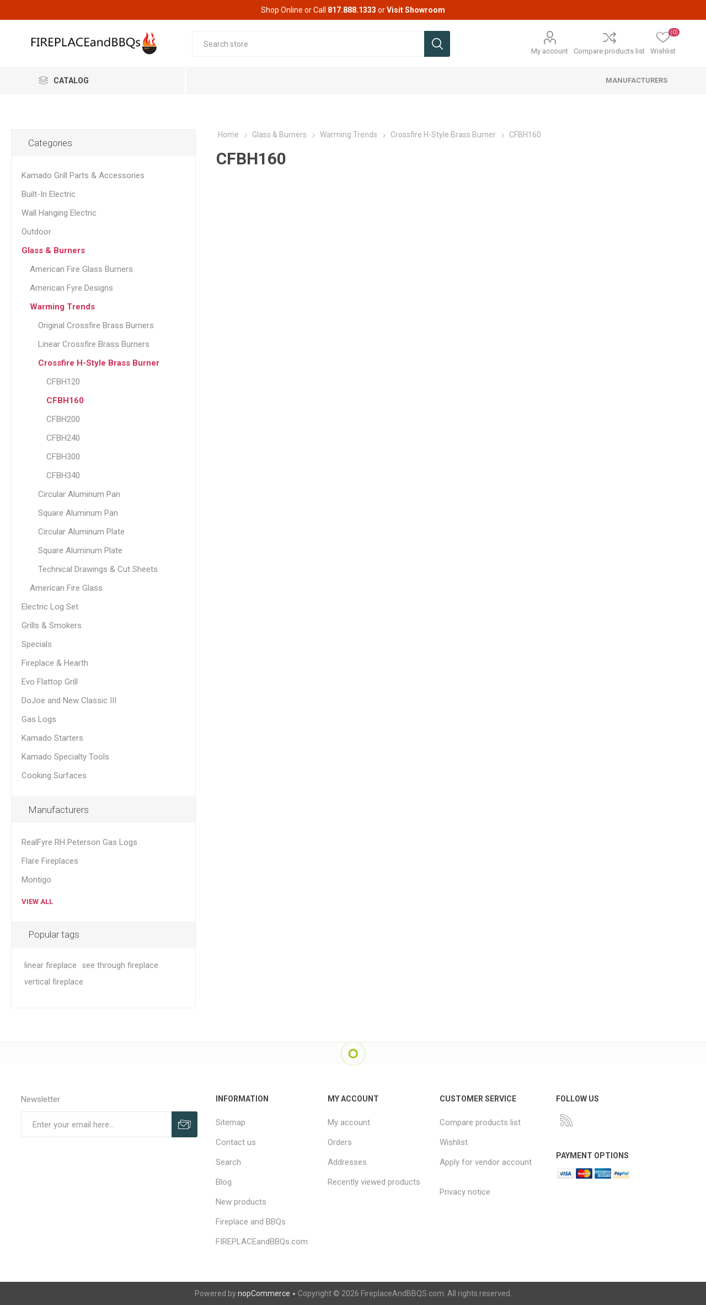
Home (228, 134)
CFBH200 (63, 419)
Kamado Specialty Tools (65, 757)
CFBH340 (63, 475)
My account (549, 51)
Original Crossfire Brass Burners (96, 325)
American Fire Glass (66, 588)
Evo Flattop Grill (50, 682)
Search (228, 1162)
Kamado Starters (52, 738)
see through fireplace (120, 965)
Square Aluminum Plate (80, 550)
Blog (224, 1182)
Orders (340, 1142)
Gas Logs (39, 719)
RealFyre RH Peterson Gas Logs (79, 842)
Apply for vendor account (486, 1162)
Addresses (347, 1162)
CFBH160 (65, 400)
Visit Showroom (416, 10)
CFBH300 (63, 457)
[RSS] (566, 1120)
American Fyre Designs (71, 288)
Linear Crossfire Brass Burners (93, 344)
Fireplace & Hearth (55, 663)
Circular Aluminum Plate (81, 532)
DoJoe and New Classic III (69, 700)
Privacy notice (465, 1192)
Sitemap (230, 1122)
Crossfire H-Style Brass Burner (98, 363)
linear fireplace (50, 965)
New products (241, 1202)
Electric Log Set (50, 607)
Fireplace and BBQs (251, 1222)
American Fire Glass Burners (81, 269)
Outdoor (36, 232)
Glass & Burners (53, 250)
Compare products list (609, 51)
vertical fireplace (53, 982)
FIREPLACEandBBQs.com (262, 1242)
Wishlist (454, 1142)
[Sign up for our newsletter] (96, 1124)
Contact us (236, 1142)
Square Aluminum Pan (78, 513)
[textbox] (308, 44)
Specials (37, 644)
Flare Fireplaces (50, 861)
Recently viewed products (374, 1182)
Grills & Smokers (52, 625)
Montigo (36, 880)
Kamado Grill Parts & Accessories (83, 175)
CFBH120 (63, 382)
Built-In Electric (49, 194)
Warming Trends (62, 307)
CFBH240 (63, 438)
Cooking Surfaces (54, 775)
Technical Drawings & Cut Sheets (98, 569)
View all (37, 901)
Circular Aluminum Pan (79, 494)
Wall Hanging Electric (59, 213)
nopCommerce (264, 1293)
